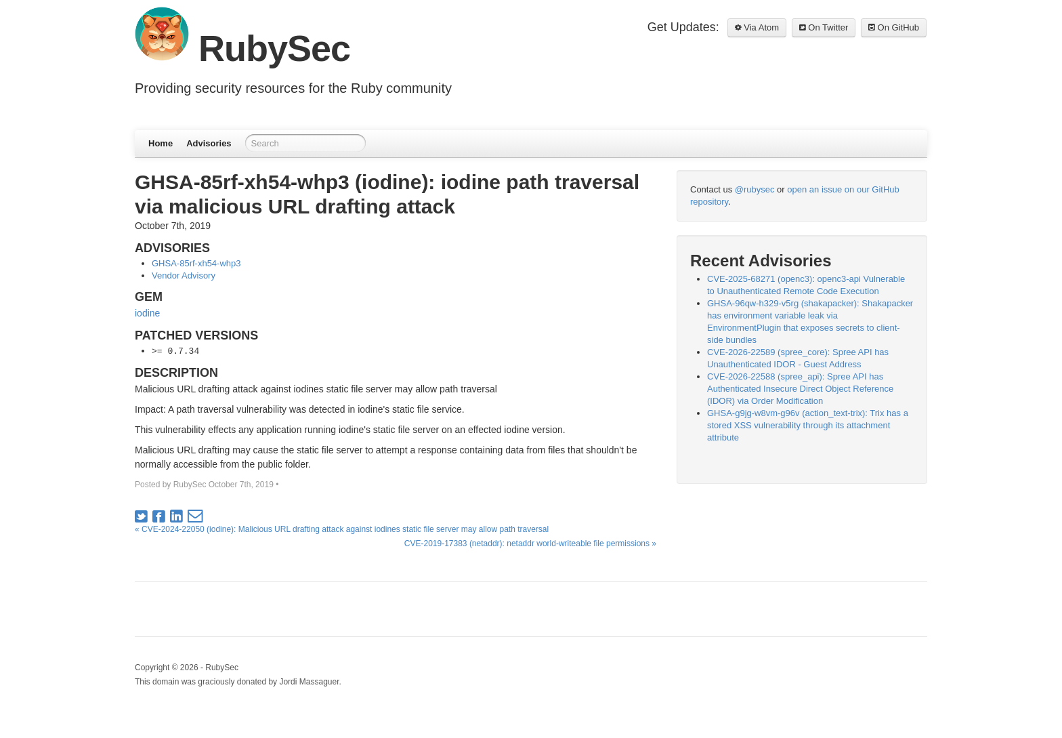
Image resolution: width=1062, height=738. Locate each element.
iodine (147, 313)
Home (160, 143)
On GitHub (893, 27)
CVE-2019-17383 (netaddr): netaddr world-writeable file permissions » (530, 543)
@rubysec (755, 189)
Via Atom (757, 27)
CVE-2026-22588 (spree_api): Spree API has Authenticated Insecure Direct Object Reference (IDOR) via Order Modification (800, 388)
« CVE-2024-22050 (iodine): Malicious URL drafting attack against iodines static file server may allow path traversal (342, 529)
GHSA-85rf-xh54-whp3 (196, 263)
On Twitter (824, 27)
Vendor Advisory (183, 275)
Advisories (208, 143)
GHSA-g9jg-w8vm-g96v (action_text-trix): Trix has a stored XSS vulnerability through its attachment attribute (807, 425)
